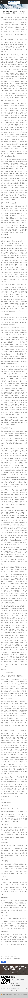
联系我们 (14, 972)
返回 (3, 962)
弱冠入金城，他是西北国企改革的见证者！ (14, 957)
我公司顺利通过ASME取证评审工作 (12, 959)
